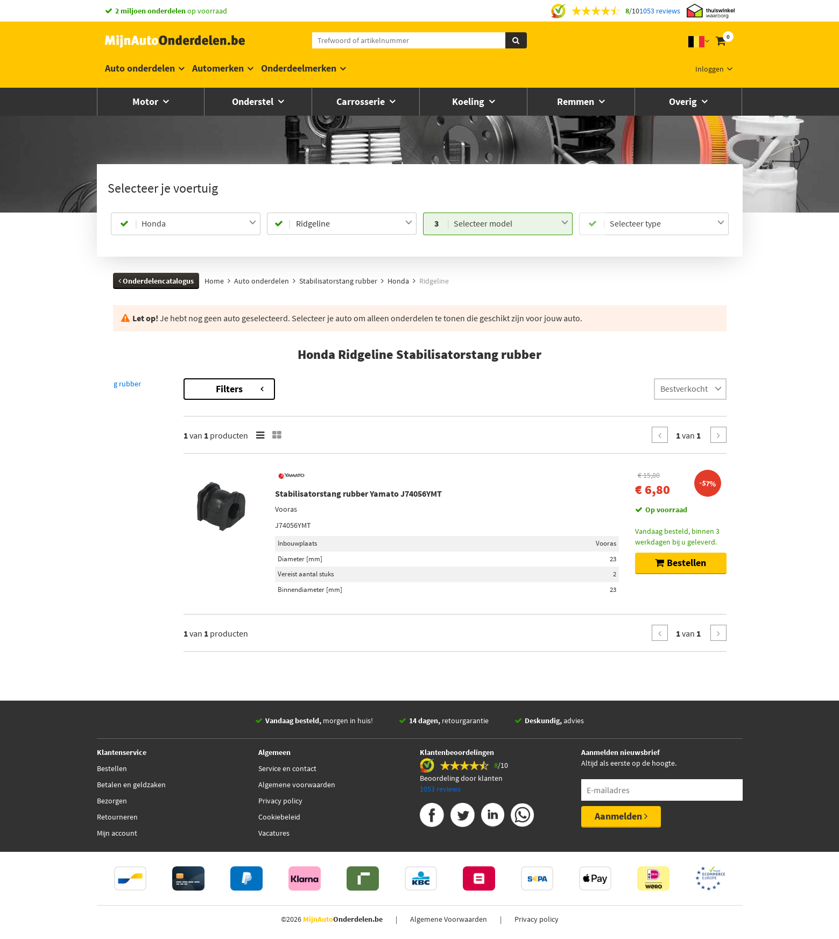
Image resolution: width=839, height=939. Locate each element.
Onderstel (254, 101)
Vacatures (274, 833)
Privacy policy (280, 801)
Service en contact (287, 768)
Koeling (469, 101)
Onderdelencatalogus (156, 281)
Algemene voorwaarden (296, 784)
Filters (320, 389)
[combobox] (198, 224)
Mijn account (117, 833)
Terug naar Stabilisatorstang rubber (172, 384)
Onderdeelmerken (298, 68)
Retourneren (117, 817)
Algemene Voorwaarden (448, 919)
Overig (684, 101)
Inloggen (709, 69)
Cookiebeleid (279, 817)
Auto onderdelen (140, 68)
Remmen (576, 101)
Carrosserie (361, 101)
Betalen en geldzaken (131, 784)
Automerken (218, 68)
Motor (146, 101)
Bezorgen (112, 801)
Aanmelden (621, 816)
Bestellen (112, 768)
